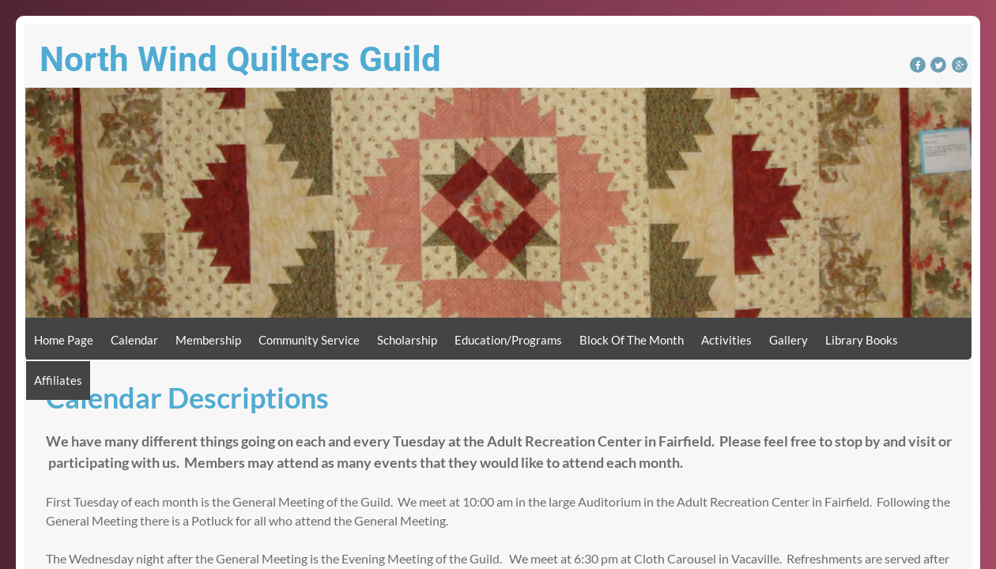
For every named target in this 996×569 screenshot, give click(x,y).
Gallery (788, 340)
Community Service (309, 340)
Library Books (861, 340)
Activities (726, 340)
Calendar (134, 340)
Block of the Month (631, 340)
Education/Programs (508, 340)
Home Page (63, 340)
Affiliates (58, 380)
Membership (208, 340)
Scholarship (407, 340)
